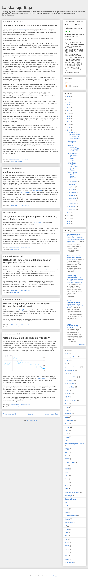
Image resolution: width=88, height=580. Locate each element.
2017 (69, 121)
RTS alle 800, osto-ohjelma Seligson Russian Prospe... (73, 157)
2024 (69, 102)
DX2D (66, 485)
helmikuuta (72, 206)
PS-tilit (67, 509)
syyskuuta (72, 187)
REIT (66, 417)
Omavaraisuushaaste (74, 256)
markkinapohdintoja (16, 161)
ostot (11, 249)
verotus (67, 427)
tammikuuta (72, 209)
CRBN (67, 469)
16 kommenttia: (25, 290)
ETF (66, 363)
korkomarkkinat (69, 387)
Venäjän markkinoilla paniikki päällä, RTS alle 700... (73, 148)
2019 (69, 116)
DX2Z (66, 423)
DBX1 (66, 452)
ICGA (66, 472)
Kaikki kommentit (72, 86)
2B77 (66, 465)
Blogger (55, 576)
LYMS (66, 475)
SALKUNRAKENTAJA (74, 234)
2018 (69, 119)
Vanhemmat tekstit (51, 414)
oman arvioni (23, 29)
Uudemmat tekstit (9, 414)
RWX (66, 536)
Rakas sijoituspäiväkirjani (73, 301)
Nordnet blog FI (72, 276)
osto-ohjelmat (69, 420)
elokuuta (71, 190)
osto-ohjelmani (37, 222)
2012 (69, 215)
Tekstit (69, 83)
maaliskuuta (73, 203)
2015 (69, 127)
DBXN (67, 546)
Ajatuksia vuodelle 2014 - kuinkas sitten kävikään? (30, 25)
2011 (69, 218)
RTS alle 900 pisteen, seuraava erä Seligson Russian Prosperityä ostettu (26, 305)
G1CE (67, 552)
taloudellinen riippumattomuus (74, 444)
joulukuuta (72, 132)
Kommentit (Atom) (32, 420)
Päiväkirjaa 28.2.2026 (73, 327)
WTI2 (66, 489)
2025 (69, 99)
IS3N (66, 410)
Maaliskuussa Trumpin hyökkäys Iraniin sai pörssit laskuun (75, 305)
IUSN (66, 434)
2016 (69, 124)
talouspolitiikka (69, 380)
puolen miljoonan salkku (72, 492)
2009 (69, 224)
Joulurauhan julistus (14, 172)
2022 (69, 107)
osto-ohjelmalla (37, 190)
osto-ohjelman (22, 310)
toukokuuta (72, 198)
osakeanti (68, 393)
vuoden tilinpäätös (70, 400)
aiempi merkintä (42, 378)
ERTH (67, 549)
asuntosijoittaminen (71, 516)
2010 (69, 221)
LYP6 (66, 532)
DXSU (67, 397)
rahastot (16, 249)
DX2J (66, 455)
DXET (66, 404)
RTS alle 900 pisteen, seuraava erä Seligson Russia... (73, 166)
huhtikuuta (72, 201)
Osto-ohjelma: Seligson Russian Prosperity (26, 338)
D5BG (67, 542)
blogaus (67, 519)
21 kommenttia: (25, 247)
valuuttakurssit (69, 562)
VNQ (66, 440)
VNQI (66, 430)
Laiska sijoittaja (17, 7)
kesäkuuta (72, 195)
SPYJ (66, 556)
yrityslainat (68, 414)
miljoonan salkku (70, 462)
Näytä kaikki (82, 344)
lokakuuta (72, 184)
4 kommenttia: (25, 205)
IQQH (66, 505)
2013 (69, 213)
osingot (67, 390)
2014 (69, 130)
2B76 (66, 407)
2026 (69, 96)
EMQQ (67, 449)
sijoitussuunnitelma (71, 377)
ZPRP (66, 482)
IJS (66, 502)
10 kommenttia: (25, 405)
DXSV (67, 459)
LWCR (67, 437)
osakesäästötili (69, 383)
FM (66, 526)
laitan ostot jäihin (24, 192)
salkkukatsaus (69, 370)
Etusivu (30, 414)
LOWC (67, 529)
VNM (66, 539)
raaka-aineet (69, 522)
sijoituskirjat (68, 495)
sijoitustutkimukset (70, 499)
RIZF (66, 512)
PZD (66, 479)
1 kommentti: (25, 159)
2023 (69, 105)
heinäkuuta (72, 192)
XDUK (67, 559)
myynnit (67, 360)
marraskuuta (73, 181)
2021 (69, 110)
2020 (69, 113)
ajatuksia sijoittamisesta (72, 367)
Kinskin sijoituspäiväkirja (72, 325)
